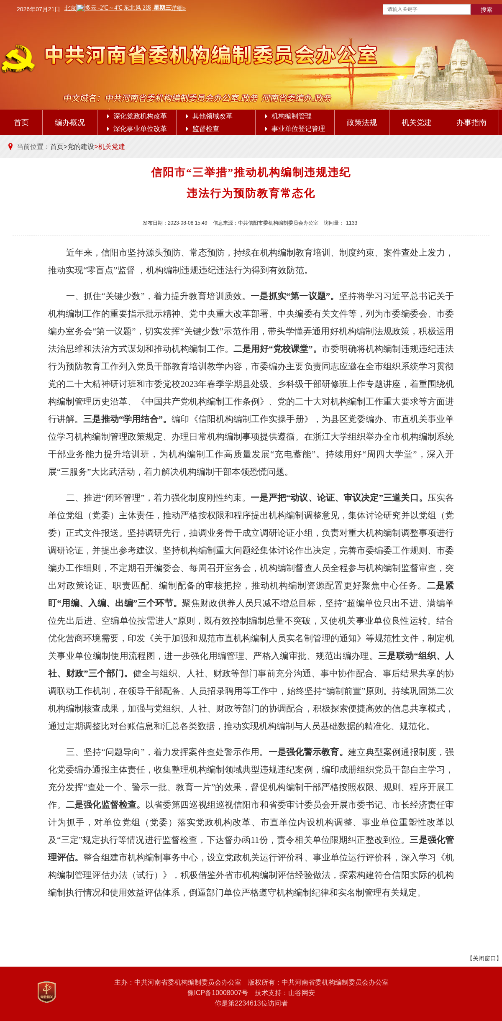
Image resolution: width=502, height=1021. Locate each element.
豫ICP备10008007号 (217, 992)
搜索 (486, 9)
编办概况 (70, 122)
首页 (21, 122)
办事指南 (471, 122)
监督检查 (202, 128)
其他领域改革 (209, 116)
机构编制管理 (288, 116)
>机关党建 (109, 146)
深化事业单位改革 (137, 128)
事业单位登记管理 (295, 128)
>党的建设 (79, 146)
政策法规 (362, 122)
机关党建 (417, 122)
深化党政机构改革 (137, 116)
